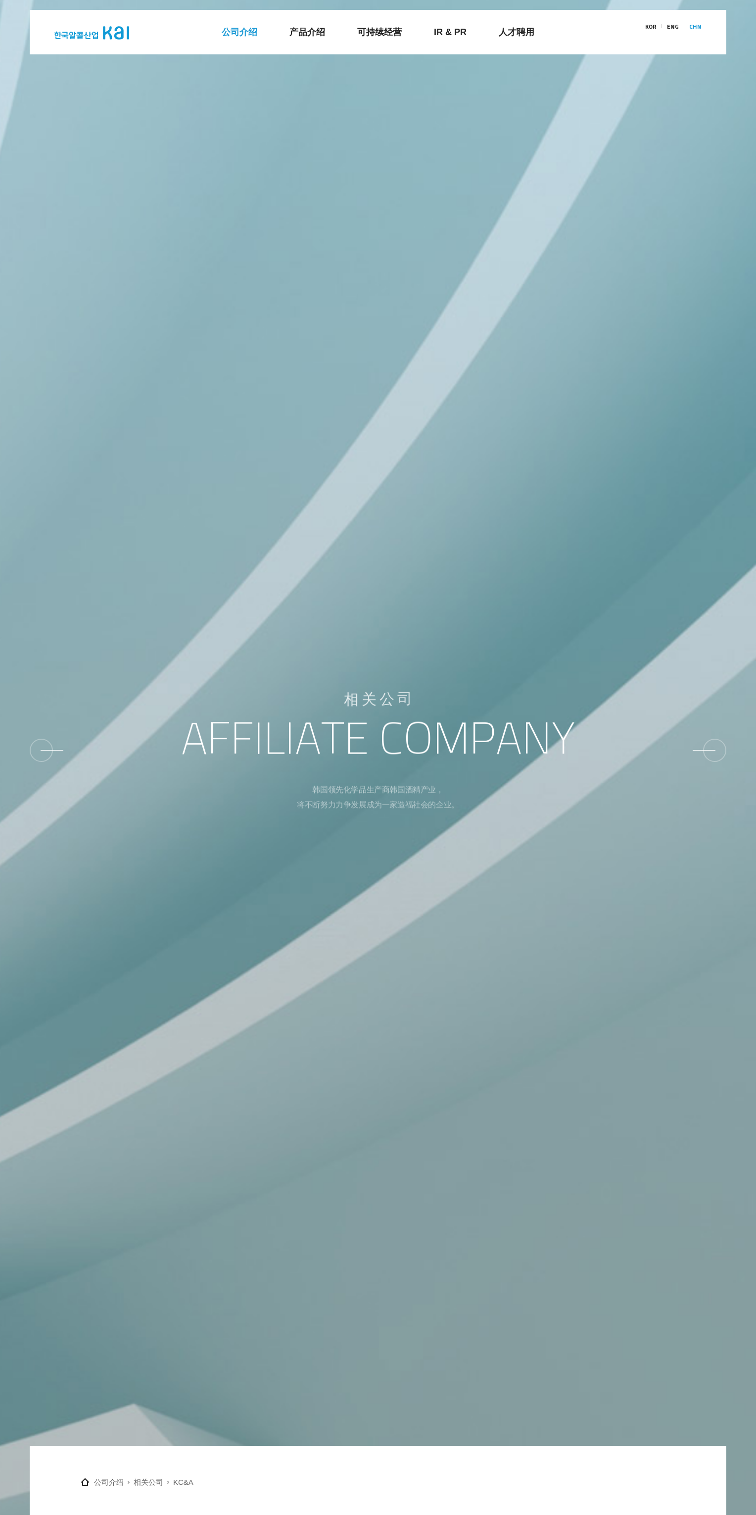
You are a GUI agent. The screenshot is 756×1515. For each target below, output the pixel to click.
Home (85, 1482)
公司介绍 (109, 1482)
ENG (673, 32)
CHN (695, 32)
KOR (651, 32)
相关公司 (148, 1482)
